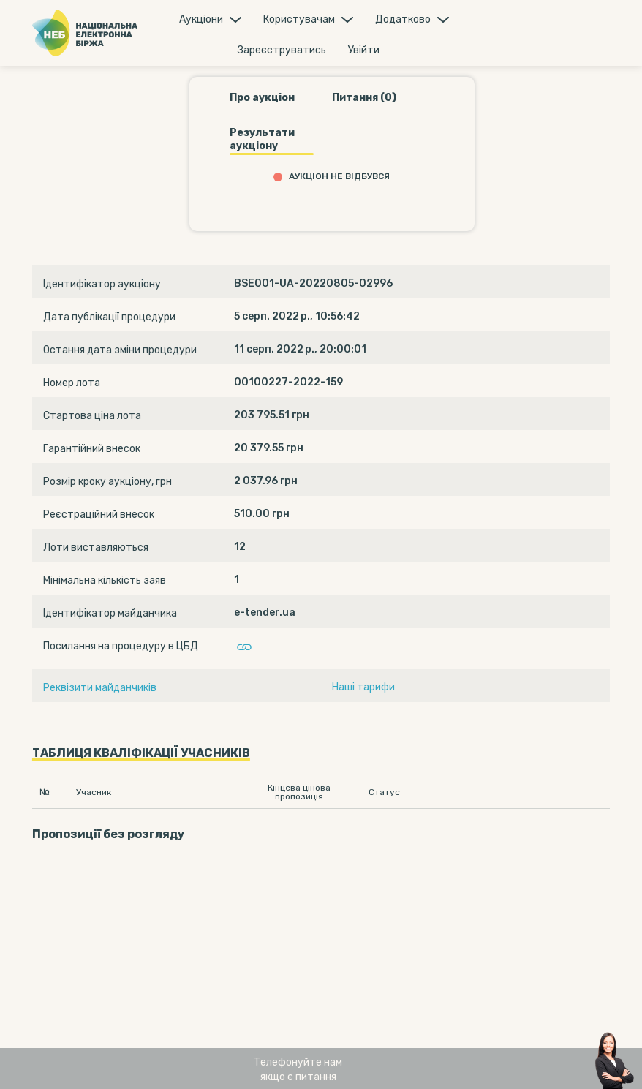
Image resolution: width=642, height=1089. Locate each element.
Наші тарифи (363, 687)
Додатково (403, 19)
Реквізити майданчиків (99, 688)
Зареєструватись (282, 50)
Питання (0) (364, 97)
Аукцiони (201, 19)
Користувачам (299, 19)
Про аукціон (262, 97)
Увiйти (363, 50)
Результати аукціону (262, 139)
